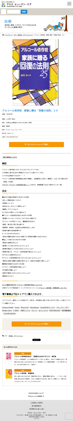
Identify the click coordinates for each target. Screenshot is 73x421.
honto (17, 307)
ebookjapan (34, 307)
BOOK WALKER (54, 310)
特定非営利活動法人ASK (36, 393)
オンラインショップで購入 (36, 144)
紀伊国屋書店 (66, 310)
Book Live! (25, 307)
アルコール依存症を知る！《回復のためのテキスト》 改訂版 (35, 356)
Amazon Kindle (7, 307)
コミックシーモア (62, 307)
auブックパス (43, 310)
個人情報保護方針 (36, 406)
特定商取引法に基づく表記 (36, 409)
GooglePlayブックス (47, 307)
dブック (34, 310)
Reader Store (7, 310)
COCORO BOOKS (9, 313)
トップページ (7, 35)
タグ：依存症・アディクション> (23, 35)
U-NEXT (16, 310)
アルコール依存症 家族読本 (24, 373)
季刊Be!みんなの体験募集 (36, 396)
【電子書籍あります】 (9, 157)
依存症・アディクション (16, 336)
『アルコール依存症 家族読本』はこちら (52, 288)
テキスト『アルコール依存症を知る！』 (16, 185)
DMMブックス (25, 310)
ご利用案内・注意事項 (37, 402)
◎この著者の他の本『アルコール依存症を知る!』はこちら (22, 285)
